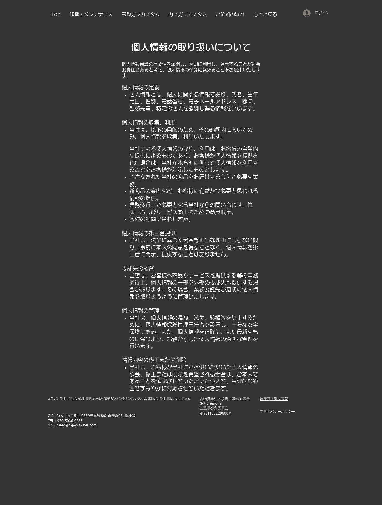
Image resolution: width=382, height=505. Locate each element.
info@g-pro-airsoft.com (77, 425)
